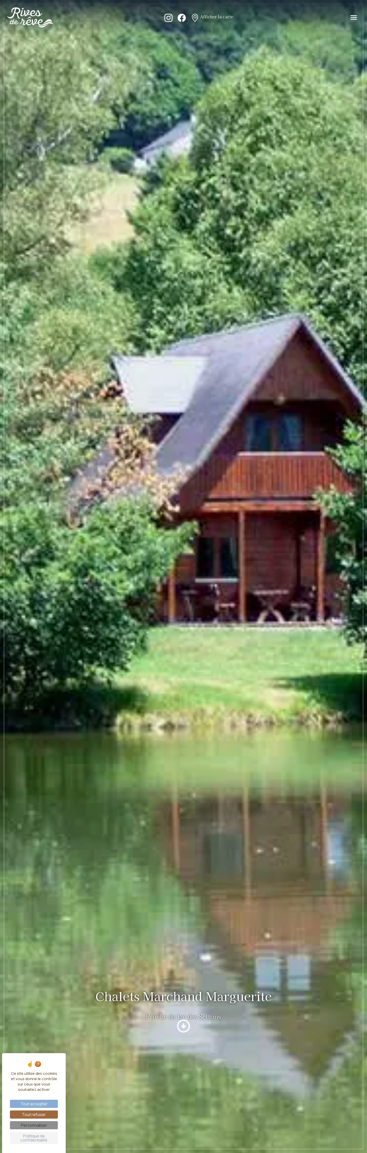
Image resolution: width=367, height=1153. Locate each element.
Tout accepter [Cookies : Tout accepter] (34, 1104)
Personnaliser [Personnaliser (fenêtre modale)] (34, 1125)
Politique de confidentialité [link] (33, 1138)
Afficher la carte (212, 17)
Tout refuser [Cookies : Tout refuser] (34, 1114)
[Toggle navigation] (353, 17)
